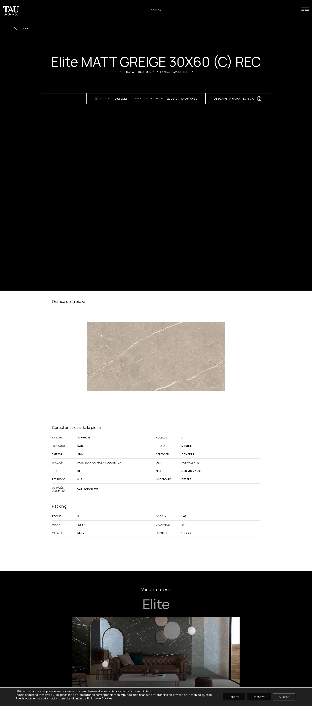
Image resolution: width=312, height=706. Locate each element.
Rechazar (259, 696)
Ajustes (284, 696)
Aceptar (234, 696)
